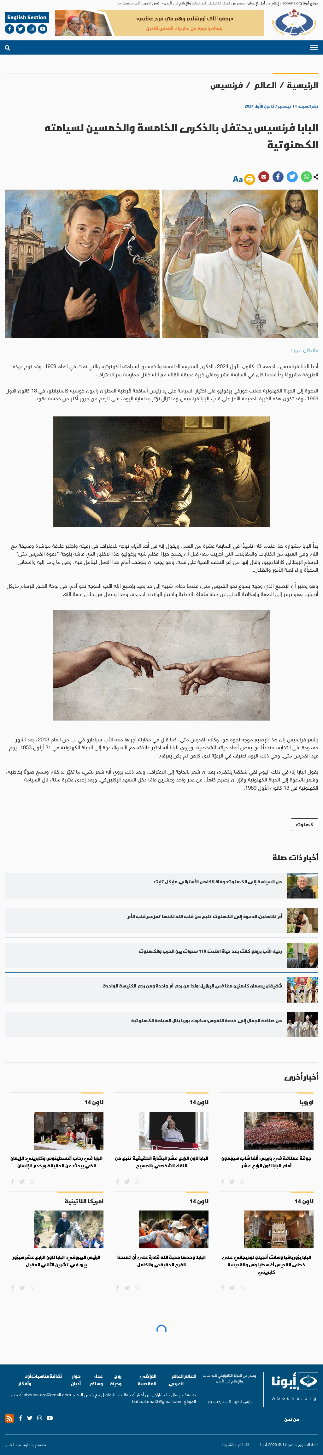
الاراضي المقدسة (147, 1379)
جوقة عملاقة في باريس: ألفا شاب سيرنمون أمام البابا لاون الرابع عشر (266, 1161)
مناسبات (40, 1376)
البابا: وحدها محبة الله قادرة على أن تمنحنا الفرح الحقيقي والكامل (161, 1261)
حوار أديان (76, 1379)
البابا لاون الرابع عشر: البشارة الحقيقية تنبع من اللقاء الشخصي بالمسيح (161, 1161)
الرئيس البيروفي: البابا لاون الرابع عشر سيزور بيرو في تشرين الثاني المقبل (56, 1261)
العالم (265, 85)
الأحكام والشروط (235, 1444)
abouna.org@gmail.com (47, 1394)
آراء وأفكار (25, 1379)
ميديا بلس (13, 1444)
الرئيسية (302, 85)
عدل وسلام (96, 1379)
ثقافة (56, 1376)
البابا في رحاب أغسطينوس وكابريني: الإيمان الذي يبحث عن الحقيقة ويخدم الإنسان (56, 1161)
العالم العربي (176, 1379)
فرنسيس (226, 85)
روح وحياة (115, 1379)
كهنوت (304, 824)
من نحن (291, 1419)
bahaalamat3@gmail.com (157, 1401)
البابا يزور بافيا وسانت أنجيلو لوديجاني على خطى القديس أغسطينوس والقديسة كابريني (266, 1264)
